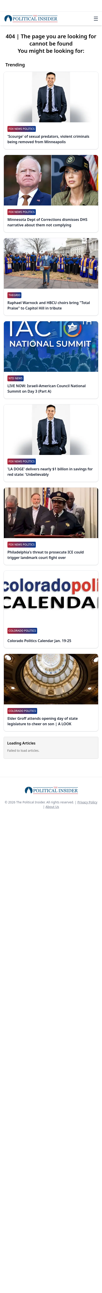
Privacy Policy (87, 802)
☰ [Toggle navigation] (95, 18)
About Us (52, 807)
